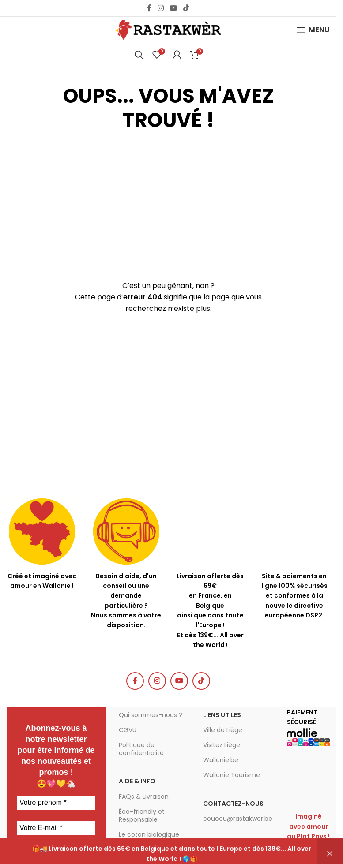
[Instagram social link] (160, 8)
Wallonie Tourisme (231, 774)
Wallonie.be (220, 760)
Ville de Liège (222, 730)
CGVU (127, 730)
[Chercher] (139, 55)
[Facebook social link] (149, 8)
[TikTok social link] (186, 8)
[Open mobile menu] (313, 30)
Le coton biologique (149, 834)
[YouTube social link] (173, 8)
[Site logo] (168, 29)
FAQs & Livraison (144, 796)
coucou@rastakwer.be (237, 818)
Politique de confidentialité (141, 749)
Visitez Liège (221, 745)
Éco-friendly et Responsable (142, 815)
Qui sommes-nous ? (150, 715)
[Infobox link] (126, 564)
